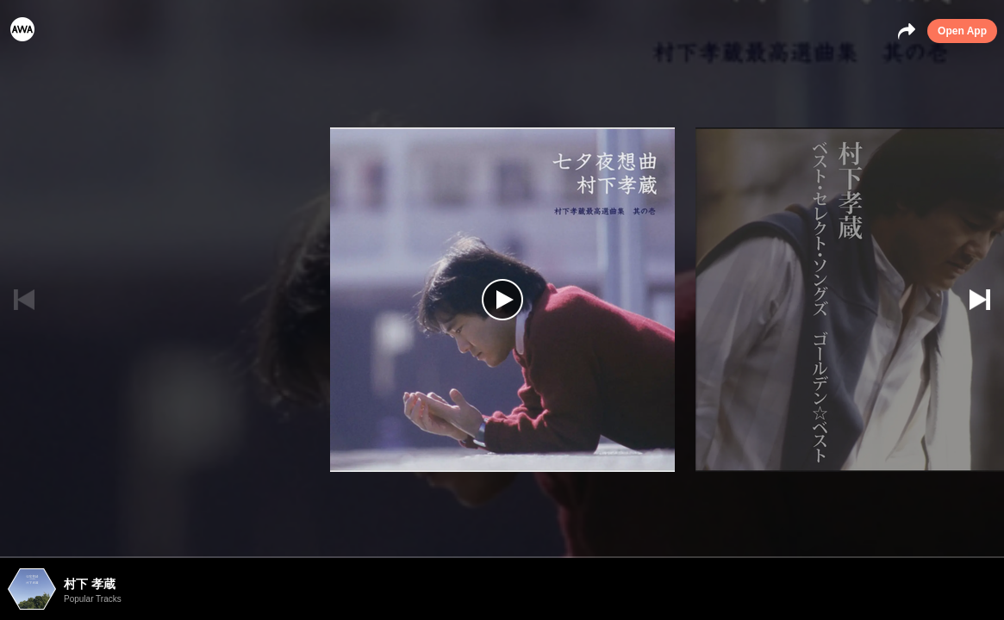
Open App (962, 31)
